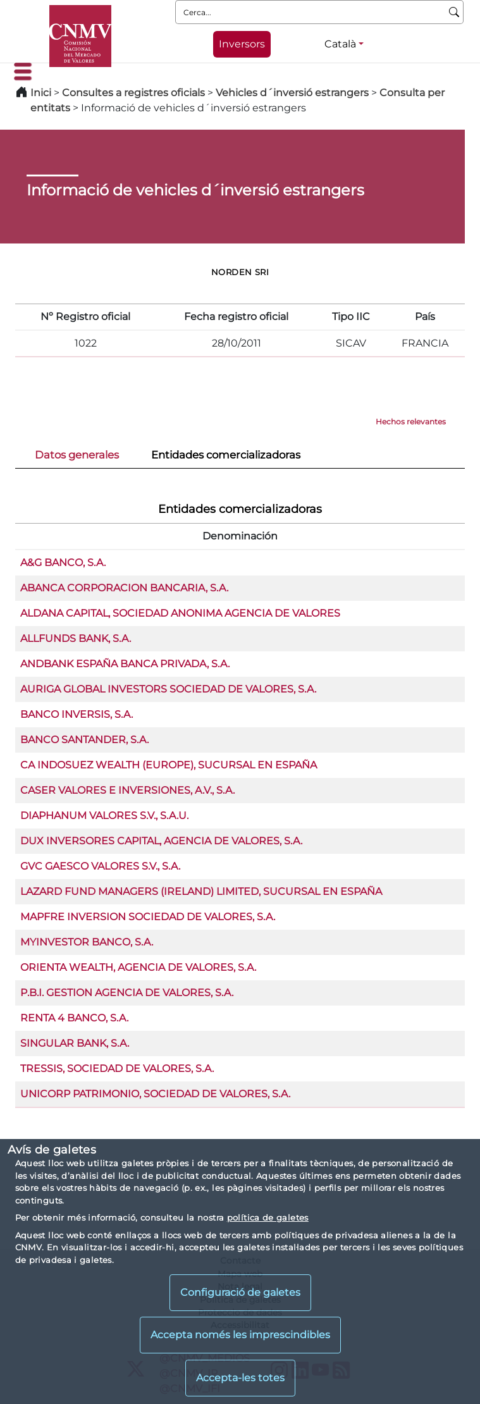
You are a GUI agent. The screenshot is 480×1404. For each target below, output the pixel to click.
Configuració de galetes (240, 1292)
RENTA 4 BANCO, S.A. (74, 1018)
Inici (40, 93)
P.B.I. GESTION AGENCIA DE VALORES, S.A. (126, 993)
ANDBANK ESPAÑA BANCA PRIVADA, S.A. (125, 664)
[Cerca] (454, 12)
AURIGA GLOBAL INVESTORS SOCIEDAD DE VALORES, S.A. (168, 689)
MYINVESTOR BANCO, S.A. (86, 942)
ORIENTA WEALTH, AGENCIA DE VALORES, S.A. (138, 967)
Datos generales (77, 454)
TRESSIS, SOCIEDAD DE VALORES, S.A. (117, 1068)
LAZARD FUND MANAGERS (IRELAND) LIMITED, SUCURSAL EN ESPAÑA (201, 891)
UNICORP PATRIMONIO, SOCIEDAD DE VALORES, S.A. (155, 1094)
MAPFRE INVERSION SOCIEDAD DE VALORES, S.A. (147, 917)
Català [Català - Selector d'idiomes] (340, 44)
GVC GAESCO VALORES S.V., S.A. (100, 866)
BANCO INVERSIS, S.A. (76, 714)
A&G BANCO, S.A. (63, 563)
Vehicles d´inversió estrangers (292, 93)
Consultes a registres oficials (133, 93)
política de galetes (268, 1217)
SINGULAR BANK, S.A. (74, 1043)
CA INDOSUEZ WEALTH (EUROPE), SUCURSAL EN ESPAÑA (168, 765)
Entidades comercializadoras (225, 454)
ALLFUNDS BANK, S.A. (75, 638)
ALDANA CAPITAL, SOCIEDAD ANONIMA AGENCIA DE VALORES (180, 613)
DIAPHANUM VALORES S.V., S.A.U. (104, 816)
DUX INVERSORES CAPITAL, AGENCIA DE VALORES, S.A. (161, 841)
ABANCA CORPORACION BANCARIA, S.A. (124, 588)
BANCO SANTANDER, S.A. (84, 740)
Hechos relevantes (411, 421)
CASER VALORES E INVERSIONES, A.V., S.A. (127, 790)
